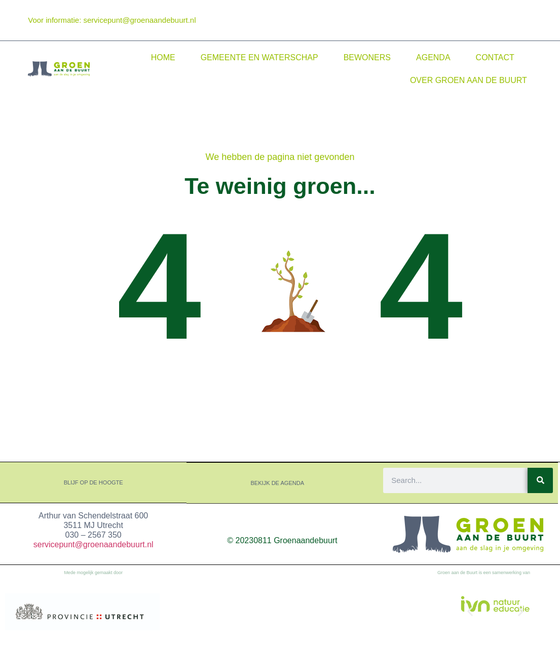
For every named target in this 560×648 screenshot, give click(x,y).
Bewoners (367, 57)
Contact (495, 57)
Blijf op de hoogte (93, 482)
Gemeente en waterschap (259, 57)
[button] (470, 610)
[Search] (540, 480)
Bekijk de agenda (278, 482)
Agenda (433, 57)
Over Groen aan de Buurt (468, 80)
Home (163, 57)
